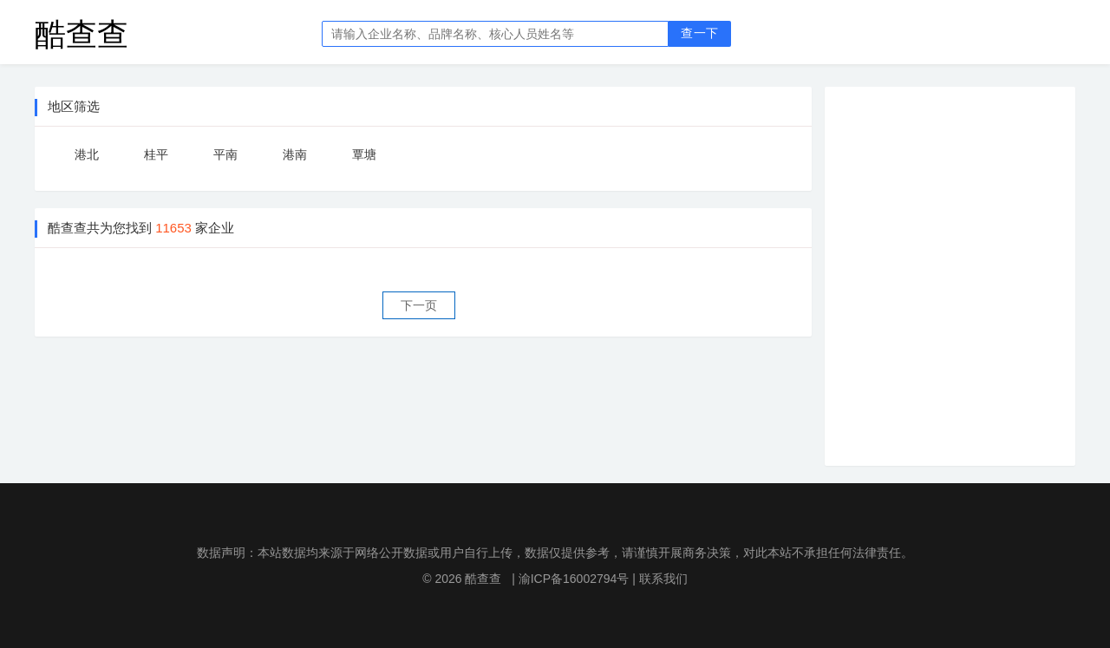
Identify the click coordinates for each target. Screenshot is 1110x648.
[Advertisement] (963, 273)
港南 (295, 154)
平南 (225, 154)
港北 (87, 154)
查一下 (699, 33)
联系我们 (663, 579)
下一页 (419, 305)
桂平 (156, 154)
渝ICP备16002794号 (574, 579)
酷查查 (81, 33)
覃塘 (364, 154)
